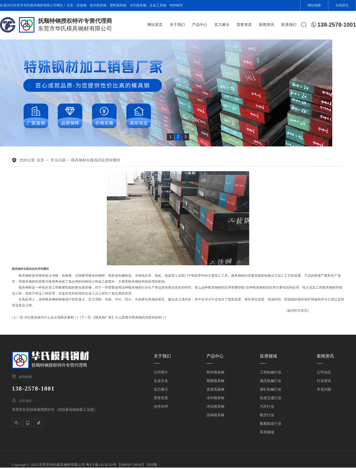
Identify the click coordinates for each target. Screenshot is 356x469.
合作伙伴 (161, 406)
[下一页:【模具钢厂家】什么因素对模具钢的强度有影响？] (123, 317)
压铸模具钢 (215, 415)
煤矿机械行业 (270, 389)
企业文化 (161, 381)
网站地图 (314, 5)
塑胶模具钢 (215, 381)
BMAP (126, 465)
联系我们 (288, 25)
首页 (40, 160)
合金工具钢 (158, 5)
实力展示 (222, 25)
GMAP (137, 465)
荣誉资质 (244, 25)
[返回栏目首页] (297, 310)
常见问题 (58, 160)
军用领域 (267, 432)
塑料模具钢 (118, 5)
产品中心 (199, 25)
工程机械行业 (270, 372)
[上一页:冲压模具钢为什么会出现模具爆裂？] (45, 317)
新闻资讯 (266, 25)
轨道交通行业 (270, 398)
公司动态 (324, 372)
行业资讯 (324, 381)
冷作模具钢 (138, 5)
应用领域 (268, 356)
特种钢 (174, 5)
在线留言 (342, 5)
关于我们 (177, 25)
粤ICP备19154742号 (101, 465)
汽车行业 (267, 406)
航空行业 (267, 415)
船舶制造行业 (270, 423)
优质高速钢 (215, 389)
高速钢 (81, 5)
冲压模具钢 (215, 406)
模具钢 (23, 275)
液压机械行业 (270, 381)
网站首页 (155, 25)
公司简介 (161, 372)
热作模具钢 (98, 5)
